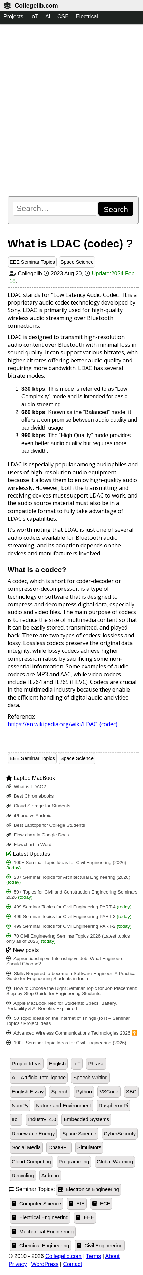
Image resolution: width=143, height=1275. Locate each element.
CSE (63, 16)
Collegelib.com (36, 5)
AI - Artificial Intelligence (39, 1077)
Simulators (89, 1147)
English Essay (28, 1091)
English (57, 1063)
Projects (13, 16)
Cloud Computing (31, 1161)
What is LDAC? (26, 786)
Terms (93, 1256)
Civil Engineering (100, 1245)
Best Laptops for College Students (45, 825)
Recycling (23, 1175)
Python (84, 1091)
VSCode (108, 1091)
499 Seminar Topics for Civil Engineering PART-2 (69, 926)
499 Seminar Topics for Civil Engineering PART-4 (69, 906)
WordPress (45, 1264)
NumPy (20, 1105)
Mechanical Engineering (43, 1231)
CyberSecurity (120, 1133)
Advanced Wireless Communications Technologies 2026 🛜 (71, 1033)
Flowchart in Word (28, 844)
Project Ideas (26, 1063)
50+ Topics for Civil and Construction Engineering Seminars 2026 (71, 894)
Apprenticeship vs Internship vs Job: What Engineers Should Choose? (64, 961)
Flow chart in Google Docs (37, 834)
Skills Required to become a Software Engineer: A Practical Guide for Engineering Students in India (71, 976)
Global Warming (115, 1161)
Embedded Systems (86, 1119)
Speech (59, 1091)
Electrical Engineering (40, 1217)
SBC (131, 1091)
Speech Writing (90, 1077)
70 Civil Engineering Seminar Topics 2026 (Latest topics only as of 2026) (68, 938)
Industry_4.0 (42, 1119)
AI (47, 16)
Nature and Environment (63, 1105)
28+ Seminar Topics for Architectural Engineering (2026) (68, 879)
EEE (85, 1217)
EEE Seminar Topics (32, 262)
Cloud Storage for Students (38, 805)
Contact (72, 1264)
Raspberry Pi (113, 1105)
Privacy (18, 1264)
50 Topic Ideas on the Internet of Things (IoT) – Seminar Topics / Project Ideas (68, 1020)
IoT (34, 16)
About (112, 1256)
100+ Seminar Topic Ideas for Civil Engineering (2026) (66, 865)
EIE (77, 1203)
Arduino (50, 1175)
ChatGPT (58, 1147)
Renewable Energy (33, 1133)
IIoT (16, 1119)
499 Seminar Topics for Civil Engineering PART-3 (69, 916)
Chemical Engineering (40, 1245)
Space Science (77, 262)
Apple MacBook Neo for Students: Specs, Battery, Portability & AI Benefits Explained (61, 1006)
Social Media (26, 1147)
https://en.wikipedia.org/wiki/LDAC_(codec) (62, 724)
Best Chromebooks (30, 796)
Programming (74, 1161)
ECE (101, 1203)
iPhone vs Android (28, 815)
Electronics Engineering (88, 1189)
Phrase (96, 1063)
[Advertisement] (71, 110)
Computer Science (36, 1203)
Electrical (87, 16)
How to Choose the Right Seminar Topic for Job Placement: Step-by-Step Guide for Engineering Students (71, 991)
